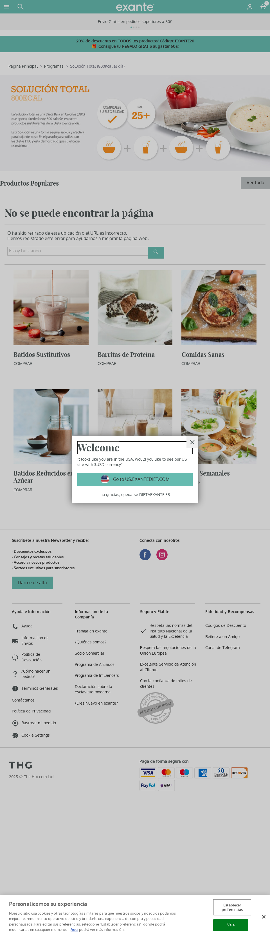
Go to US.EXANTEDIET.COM (141, 479)
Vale (231, 925)
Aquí (74, 929)
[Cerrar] (192, 442)
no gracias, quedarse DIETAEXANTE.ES (135, 494)
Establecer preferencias (232, 907)
